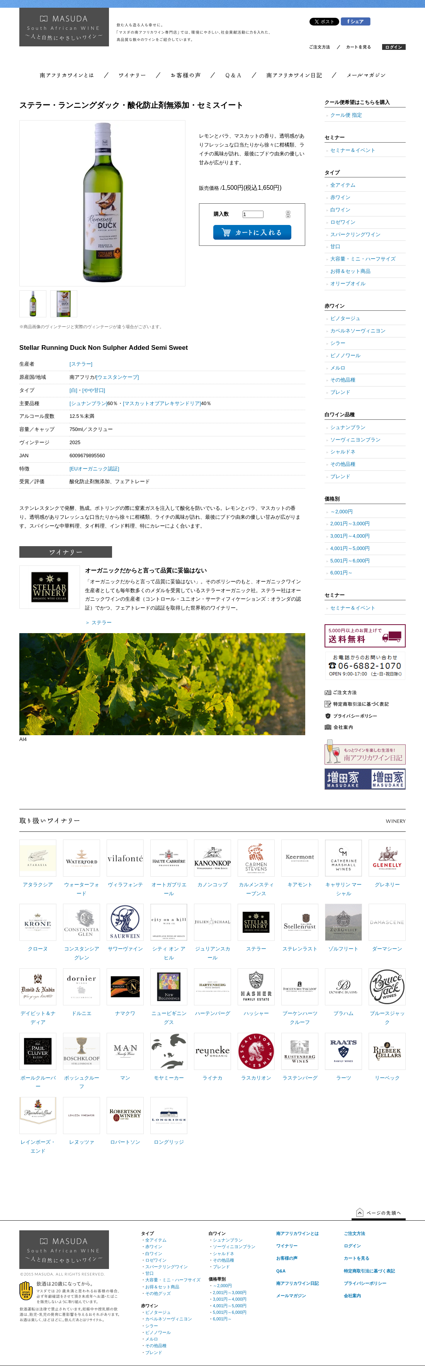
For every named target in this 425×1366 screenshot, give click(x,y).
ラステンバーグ (300, 1078)
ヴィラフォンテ (125, 884)
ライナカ (212, 1078)
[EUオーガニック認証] (94, 469)
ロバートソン (125, 1142)
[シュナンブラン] (88, 403)
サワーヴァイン (125, 949)
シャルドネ (342, 452)
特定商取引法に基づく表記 (369, 1271)
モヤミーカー (169, 1078)
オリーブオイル (348, 283)
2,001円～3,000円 (350, 523)
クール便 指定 (346, 115)
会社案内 (352, 1295)
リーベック (387, 1078)
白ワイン (340, 210)
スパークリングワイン (355, 234)
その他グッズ (158, 1293)
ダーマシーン (387, 949)
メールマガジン (291, 1295)
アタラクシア (38, 884)
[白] (73, 390)
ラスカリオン (256, 1078)
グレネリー (387, 884)
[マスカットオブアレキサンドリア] (162, 403)
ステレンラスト (300, 949)
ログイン (352, 1245)
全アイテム (342, 185)
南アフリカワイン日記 (297, 1283)
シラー (337, 343)
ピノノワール (345, 355)
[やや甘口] (93, 390)
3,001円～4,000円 (350, 536)
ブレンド (340, 392)
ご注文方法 (354, 1233)
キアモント (300, 884)
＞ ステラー (98, 622)
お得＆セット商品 (350, 271)
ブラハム (343, 1013)
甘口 (335, 246)
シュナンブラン (348, 427)
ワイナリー (287, 1245)
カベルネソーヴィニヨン (358, 331)
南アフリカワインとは (297, 1233)
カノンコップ (212, 884)
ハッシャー (256, 1013)
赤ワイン (340, 197)
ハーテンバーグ (212, 1013)
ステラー (256, 949)
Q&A (281, 1271)
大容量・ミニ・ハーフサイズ (363, 259)
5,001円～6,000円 (350, 561)
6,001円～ (341, 573)
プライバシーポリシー (365, 1283)
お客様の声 (287, 1258)
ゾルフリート (343, 949)
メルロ (337, 368)
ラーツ (343, 1078)
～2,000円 (341, 511)
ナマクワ (125, 1013)
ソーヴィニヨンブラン (355, 440)
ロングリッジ (169, 1142)
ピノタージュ (345, 318)
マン (125, 1078)
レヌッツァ (81, 1142)
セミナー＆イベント (353, 150)
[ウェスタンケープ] (117, 377)
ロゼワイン (342, 222)
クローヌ (38, 949)
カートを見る (356, 1258)
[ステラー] (81, 364)
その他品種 (342, 380)
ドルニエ (81, 1013)
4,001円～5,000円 (350, 548)
